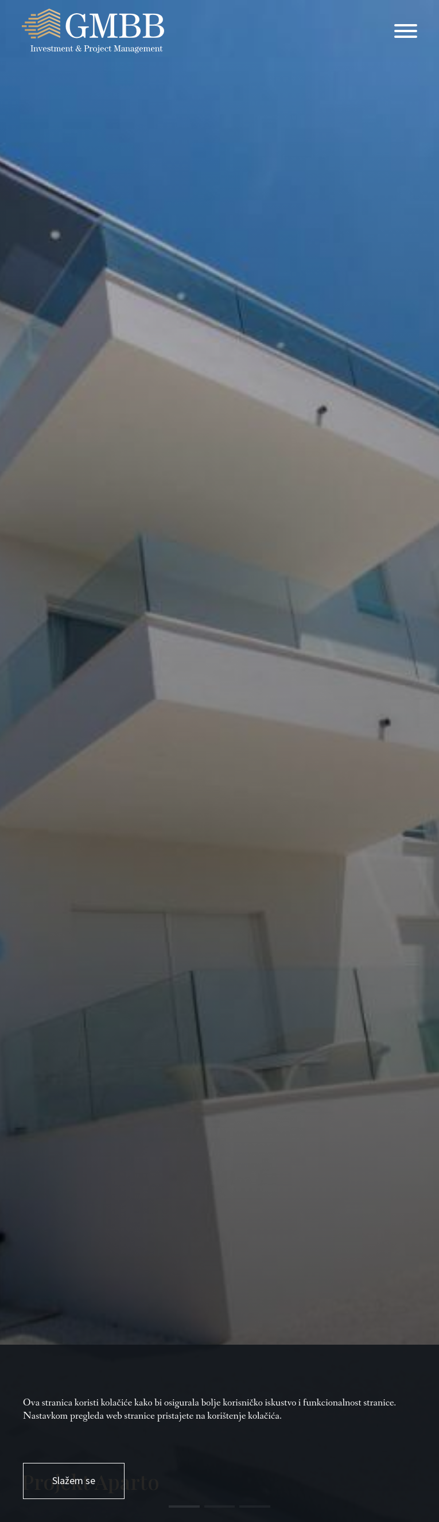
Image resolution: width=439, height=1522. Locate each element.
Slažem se (73, 1480)
